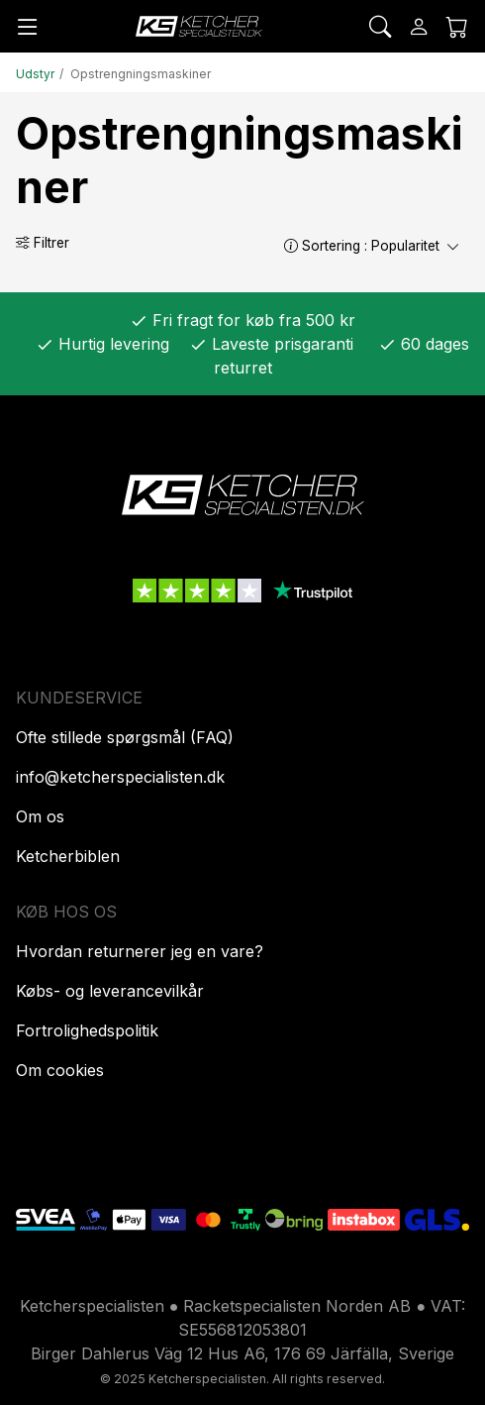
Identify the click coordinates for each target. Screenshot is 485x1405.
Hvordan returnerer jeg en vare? (139, 951)
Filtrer (42, 243)
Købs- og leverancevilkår (110, 991)
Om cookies (60, 1070)
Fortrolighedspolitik (87, 1030)
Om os (40, 816)
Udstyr (35, 73)
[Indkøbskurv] (457, 27)
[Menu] (28, 27)
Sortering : (372, 246)
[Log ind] (419, 27)
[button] (291, 245)
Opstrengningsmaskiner (140, 73)
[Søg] (380, 27)
